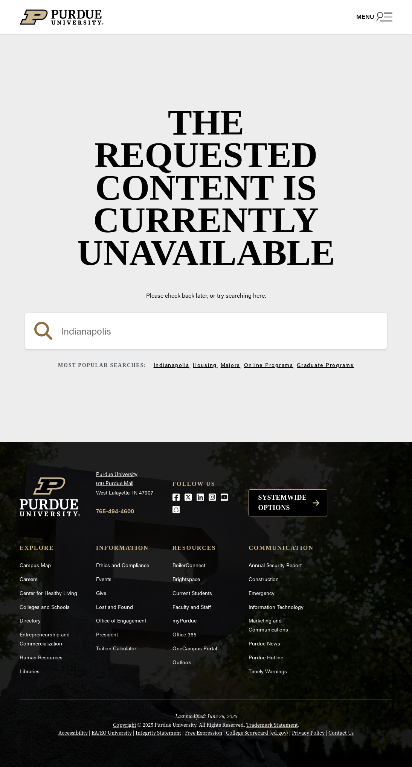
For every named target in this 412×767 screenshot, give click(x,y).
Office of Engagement (121, 620)
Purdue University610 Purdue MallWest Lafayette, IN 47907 (124, 483)
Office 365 (184, 634)
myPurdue (184, 620)
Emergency (262, 593)
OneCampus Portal (194, 648)
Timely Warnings (268, 671)
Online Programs (268, 364)
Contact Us (341, 733)
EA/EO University (112, 733)
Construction (264, 579)
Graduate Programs (325, 364)
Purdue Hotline (266, 657)
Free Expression (203, 733)
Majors (231, 364)
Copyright (124, 725)
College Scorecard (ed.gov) (257, 733)
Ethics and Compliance (122, 565)
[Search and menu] (374, 17)
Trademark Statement (272, 725)
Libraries (30, 671)
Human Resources (41, 657)
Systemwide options (282, 502)
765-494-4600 (115, 511)
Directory (30, 620)
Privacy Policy (308, 733)
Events (103, 579)
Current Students (192, 593)
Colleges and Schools (45, 606)
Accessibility (73, 733)
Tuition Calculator (116, 648)
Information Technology (276, 606)
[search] (206, 331)
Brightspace (186, 579)
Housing (205, 364)
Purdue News (264, 643)
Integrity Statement (158, 733)
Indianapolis (171, 364)
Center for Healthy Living (48, 593)
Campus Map (35, 565)
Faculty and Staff (191, 606)
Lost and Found (114, 606)
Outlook (181, 662)
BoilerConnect (188, 565)
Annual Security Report (275, 565)
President (107, 634)
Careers (29, 579)
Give (101, 593)
